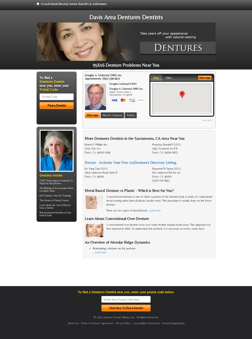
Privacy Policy (123, 323)
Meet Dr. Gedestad (112, 115)
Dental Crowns (61, 200)
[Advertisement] (56, 255)
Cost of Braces (63, 205)
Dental (43, 215)
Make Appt (92, 115)
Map (156, 77)
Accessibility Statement (146, 323)
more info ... (208, 120)
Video (168, 77)
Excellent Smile (47, 191)
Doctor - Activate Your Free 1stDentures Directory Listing (130, 162)
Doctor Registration (173, 323)
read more (155, 210)
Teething (66, 195)
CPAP (42, 180)
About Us (73, 323)
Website (131, 115)
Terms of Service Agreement (97, 323)
